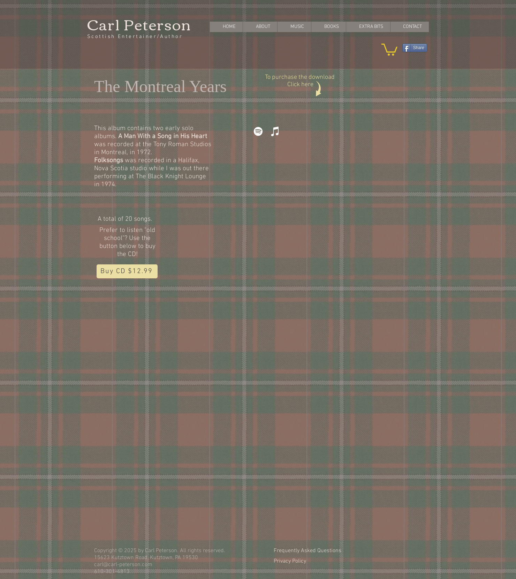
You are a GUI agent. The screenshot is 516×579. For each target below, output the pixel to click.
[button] (389, 49)
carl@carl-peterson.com (123, 564)
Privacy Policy (290, 561)
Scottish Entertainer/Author (135, 36)
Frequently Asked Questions (307, 550)
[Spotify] (258, 131)
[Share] (414, 48)
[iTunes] (275, 131)
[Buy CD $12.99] (127, 271)
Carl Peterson (139, 23)
